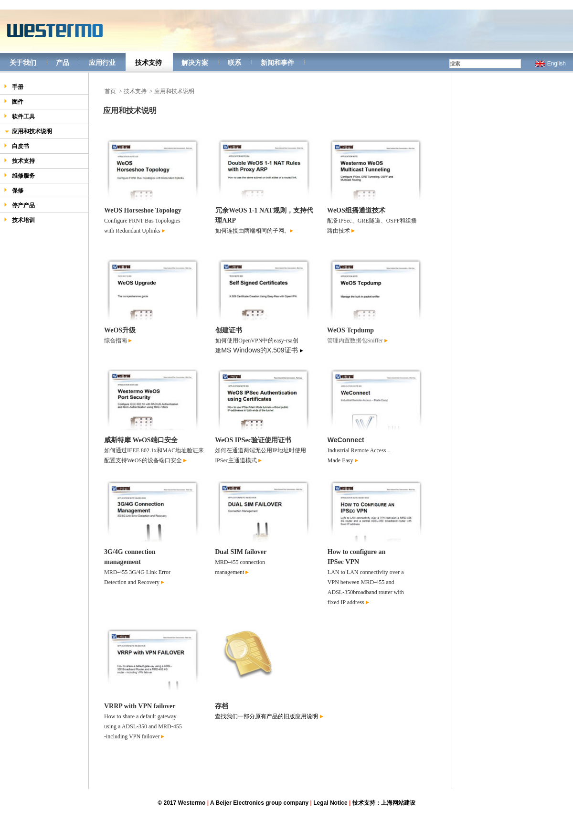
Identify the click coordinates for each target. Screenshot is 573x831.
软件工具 (19, 116)
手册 (13, 86)
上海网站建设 (398, 802)
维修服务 (19, 175)
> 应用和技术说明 (171, 91)
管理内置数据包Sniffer (355, 340)
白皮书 (16, 145)
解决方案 (194, 62)
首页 (110, 91)
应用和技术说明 (28, 132)
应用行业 (102, 62)
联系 (234, 62)
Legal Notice (330, 802)
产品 (62, 62)
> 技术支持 (133, 91)
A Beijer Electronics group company (259, 802)
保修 (13, 190)
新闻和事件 (277, 62)
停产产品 (19, 205)
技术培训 (19, 220)
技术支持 (148, 62)
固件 (13, 101)
